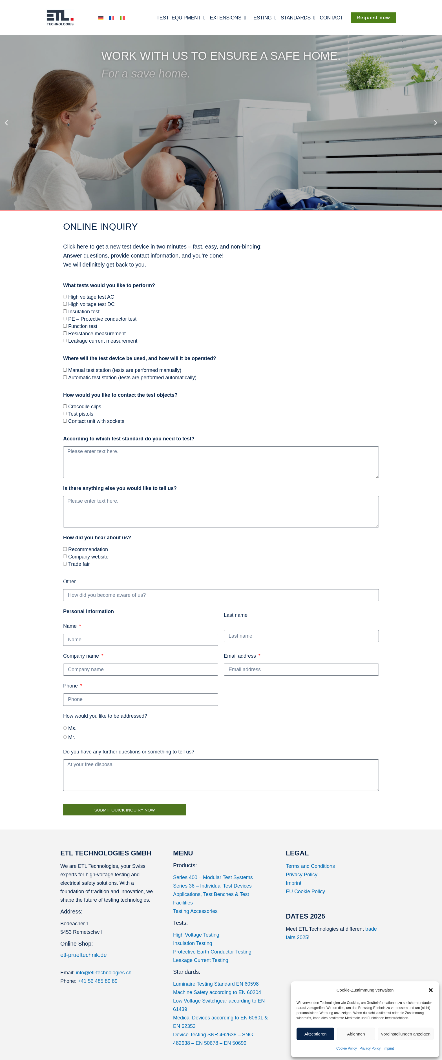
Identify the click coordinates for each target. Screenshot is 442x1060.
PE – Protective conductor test (102, 319)
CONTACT (331, 18)
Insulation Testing (192, 943)
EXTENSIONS (228, 17)
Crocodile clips (84, 406)
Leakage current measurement (102, 341)
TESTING (263, 17)
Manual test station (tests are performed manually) (124, 370)
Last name (235, 615)
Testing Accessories (195, 911)
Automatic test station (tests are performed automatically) (132, 377)
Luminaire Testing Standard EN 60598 (216, 984)
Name (88, 619)
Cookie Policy (346, 1048)
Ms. (72, 728)
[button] (431, 990)
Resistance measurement (97, 333)
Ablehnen (356, 1034)
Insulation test (84, 311)
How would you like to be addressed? (105, 716)
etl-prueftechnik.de (83, 955)
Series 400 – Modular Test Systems (213, 877)
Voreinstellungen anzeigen (405, 1034)
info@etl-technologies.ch (103, 972)
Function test (82, 326)
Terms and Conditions (310, 866)
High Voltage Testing (196, 935)
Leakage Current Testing (200, 960)
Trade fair (79, 564)
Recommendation (88, 549)
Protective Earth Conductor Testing (212, 952)
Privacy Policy (370, 1048)
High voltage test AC (91, 297)
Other (69, 581)
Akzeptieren (315, 1034)
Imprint (388, 1048)
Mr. (71, 737)
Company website (88, 557)
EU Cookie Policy (305, 891)
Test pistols (80, 414)
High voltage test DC (91, 304)
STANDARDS (298, 17)
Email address (240, 656)
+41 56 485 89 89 (98, 981)
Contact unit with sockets (96, 421)
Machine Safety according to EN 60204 (217, 992)
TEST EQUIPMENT (180, 17)
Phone (71, 686)
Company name (81, 656)
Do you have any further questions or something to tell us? (128, 752)
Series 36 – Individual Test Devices (212, 886)
